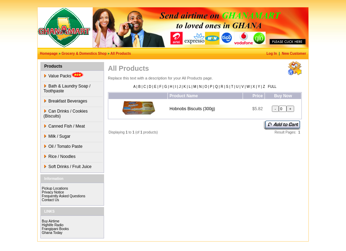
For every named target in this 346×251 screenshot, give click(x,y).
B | (139, 87)
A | (135, 87)
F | (160, 87)
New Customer (294, 53)
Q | (217, 87)
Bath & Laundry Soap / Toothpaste (67, 88)
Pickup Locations (55, 188)
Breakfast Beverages (65, 101)
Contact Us (50, 200)
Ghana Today (52, 233)
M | (195, 87)
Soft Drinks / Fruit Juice (68, 166)
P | (211, 87)
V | (243, 87)
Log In (272, 53)
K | (185, 87)
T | (232, 87)
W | (248, 87)
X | (254, 87)
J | (180, 87)
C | (145, 87)
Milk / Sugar (57, 136)
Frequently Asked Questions (63, 196)
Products (53, 66)
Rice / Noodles (60, 156)
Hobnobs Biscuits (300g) (192, 108)
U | (237, 87)
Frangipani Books (55, 229)
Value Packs (64, 75)
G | (166, 87)
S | (227, 87)
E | (155, 87)
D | (150, 87)
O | (206, 87)
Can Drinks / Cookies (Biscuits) (66, 114)
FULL (271, 87)
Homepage (49, 53)
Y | (259, 87)
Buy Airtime (51, 221)
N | (200, 87)
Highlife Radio (52, 225)
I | (176, 87)
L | (190, 87)
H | (171, 87)
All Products (120, 53)
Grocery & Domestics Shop (84, 53)
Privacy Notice (53, 192)
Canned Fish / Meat (64, 126)
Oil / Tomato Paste (63, 146)
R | (222, 87)
